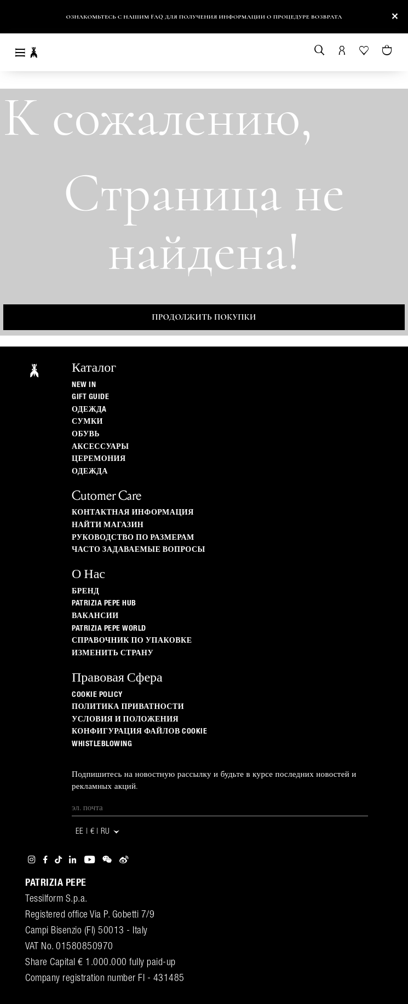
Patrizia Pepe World (109, 628)
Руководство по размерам (133, 537)
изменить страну (112, 653)
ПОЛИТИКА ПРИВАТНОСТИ (128, 707)
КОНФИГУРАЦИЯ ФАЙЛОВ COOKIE (139, 731)
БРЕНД (85, 591)
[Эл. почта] (220, 807)
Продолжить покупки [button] (204, 317)
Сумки (87, 421)
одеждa (89, 409)
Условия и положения (125, 719)
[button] (17, 18)
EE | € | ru (98, 832)
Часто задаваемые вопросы (138, 549)
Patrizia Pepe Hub (104, 603)
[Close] (395, 17)
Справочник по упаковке (132, 640)
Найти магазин (107, 525)
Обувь (86, 434)
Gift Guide (90, 397)
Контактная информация (133, 512)
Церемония (99, 459)
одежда (90, 471)
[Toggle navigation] (20, 52)
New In (84, 385)
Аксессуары (100, 447)
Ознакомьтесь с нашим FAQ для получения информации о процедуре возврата (204, 16)
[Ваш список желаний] (364, 49)
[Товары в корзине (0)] (388, 51)
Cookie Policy (97, 695)
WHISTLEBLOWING (102, 744)
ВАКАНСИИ (95, 616)
